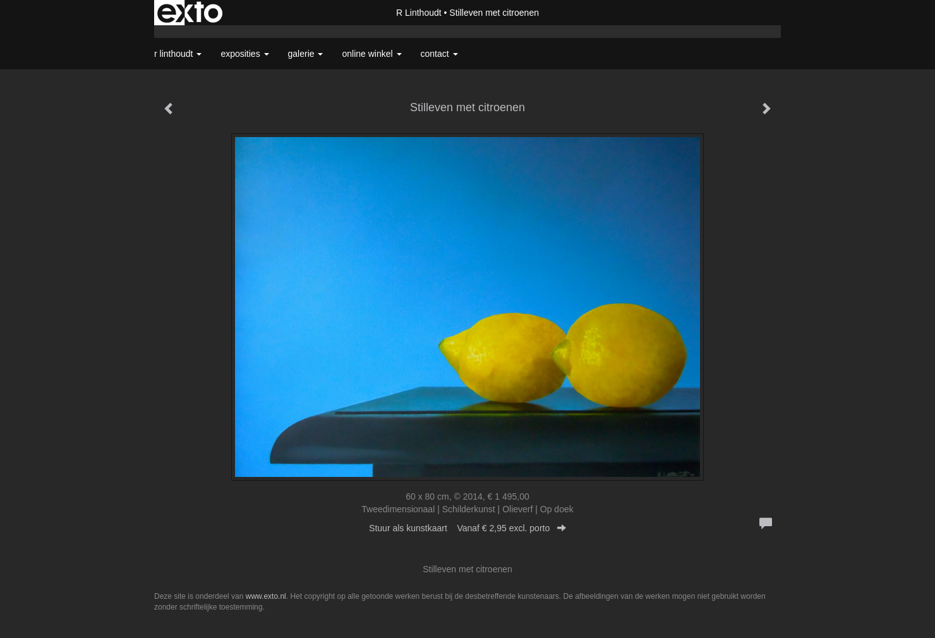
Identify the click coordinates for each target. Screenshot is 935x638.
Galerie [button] (305, 54)
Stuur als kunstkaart (467, 528)
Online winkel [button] (371, 54)
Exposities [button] (244, 54)
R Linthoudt (419, 13)
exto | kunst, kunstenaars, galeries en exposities (190, 12)
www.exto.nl (266, 596)
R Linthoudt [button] (178, 54)
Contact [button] (439, 54)
